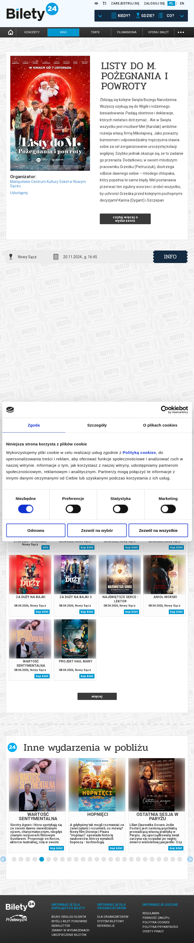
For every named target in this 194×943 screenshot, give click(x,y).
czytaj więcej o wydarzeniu (125, 219)
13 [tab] (97, 859)
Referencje (106, 926)
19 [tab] (138, 859)
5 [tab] (42, 859)
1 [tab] (14, 859)
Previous (3, 859)
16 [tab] (117, 859)
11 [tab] (83, 859)
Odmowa (35, 530)
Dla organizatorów (112, 917)
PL (171, 3)
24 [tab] (173, 859)
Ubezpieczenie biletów (69, 935)
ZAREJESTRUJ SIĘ (125, 3)
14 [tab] (104, 859)
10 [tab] (76, 859)
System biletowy (110, 921)
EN (182, 3)
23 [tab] (166, 859)
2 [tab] (21, 859)
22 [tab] (159, 859)
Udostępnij (19, 193)
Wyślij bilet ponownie (69, 921)
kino (63, 32)
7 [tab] (55, 859)
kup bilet (87, 547)
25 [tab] (180, 859)
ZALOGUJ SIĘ (154, 3)
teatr (95, 32)
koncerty (32, 32)
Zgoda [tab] (34, 425)
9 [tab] (69, 859)
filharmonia (126, 32)
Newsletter (60, 926)
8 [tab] (62, 859)
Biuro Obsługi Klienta (68, 917)
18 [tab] (131, 859)
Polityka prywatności (160, 927)
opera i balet (158, 32)
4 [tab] (35, 859)
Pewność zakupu (156, 918)
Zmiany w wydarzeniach (70, 930)
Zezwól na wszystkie (158, 530)
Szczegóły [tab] (97, 425)
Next (190, 859)
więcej (97, 696)
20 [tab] (145, 859)
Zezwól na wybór (97, 530)
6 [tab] (48, 859)
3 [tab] (28, 859)
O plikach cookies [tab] (160, 425)
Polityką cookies (139, 452)
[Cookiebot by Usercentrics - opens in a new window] (164, 410)
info (170, 256)
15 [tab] (111, 859)
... (180, 31)
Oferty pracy (153, 931)
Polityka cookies (156, 922)
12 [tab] (90, 859)
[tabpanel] (37, 805)
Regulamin (151, 913)
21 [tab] (152, 859)
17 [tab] (124, 859)
